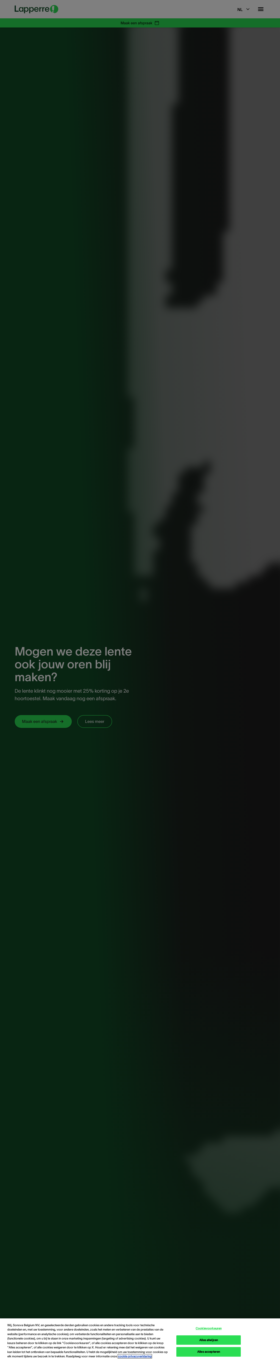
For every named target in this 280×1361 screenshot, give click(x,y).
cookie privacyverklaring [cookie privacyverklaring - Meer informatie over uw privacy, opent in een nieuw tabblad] (135, 1356)
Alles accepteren (208, 1351)
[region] (140, 1339)
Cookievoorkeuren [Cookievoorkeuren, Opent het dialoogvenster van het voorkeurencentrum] (209, 1328)
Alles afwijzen (208, 1340)
